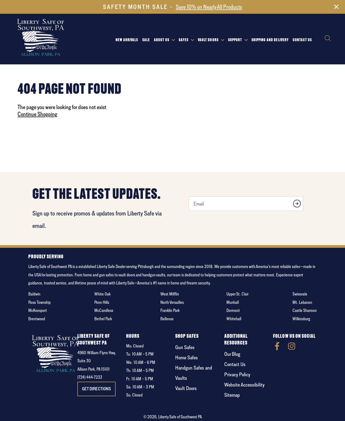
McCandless (103, 310)
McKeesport (37, 310)
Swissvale (299, 294)
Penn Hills (101, 302)
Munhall (232, 302)
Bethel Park (103, 318)
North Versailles (172, 302)
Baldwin (34, 294)
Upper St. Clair (237, 294)
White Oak (102, 294)
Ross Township (39, 302)
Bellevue (167, 318)
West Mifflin (169, 294)
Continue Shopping (37, 113)
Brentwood (36, 318)
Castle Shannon (304, 310)
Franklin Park (170, 310)
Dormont (233, 310)
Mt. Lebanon (302, 302)
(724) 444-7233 (89, 377)
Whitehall (233, 318)
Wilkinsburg (301, 318)
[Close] (336, 8)
